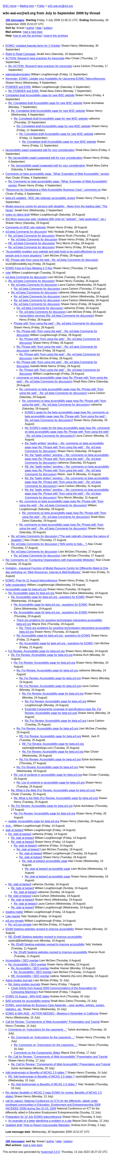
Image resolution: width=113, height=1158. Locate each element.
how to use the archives (27, 35)
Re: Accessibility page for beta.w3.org (31, 593)
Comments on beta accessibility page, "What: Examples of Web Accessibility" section (57, 173)
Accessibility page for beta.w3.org (26, 589)
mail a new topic (33, 31)
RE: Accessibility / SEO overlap (30, 976)
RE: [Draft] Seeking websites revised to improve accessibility (45, 936)
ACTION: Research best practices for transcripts (35, 58)
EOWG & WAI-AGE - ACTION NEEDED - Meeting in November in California (52, 1013)
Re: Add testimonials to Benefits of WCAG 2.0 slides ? (44, 1084)
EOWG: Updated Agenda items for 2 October (33, 45)
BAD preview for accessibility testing (28, 1000)
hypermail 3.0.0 (50, 1151)
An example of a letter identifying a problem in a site (39, 1120)
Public (41, 5)
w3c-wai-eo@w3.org (60, 5)
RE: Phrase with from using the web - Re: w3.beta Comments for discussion (52, 259)
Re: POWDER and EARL (23, 90)
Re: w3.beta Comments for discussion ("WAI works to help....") (49, 544)
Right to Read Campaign (21, 54)
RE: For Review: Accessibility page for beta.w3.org (50, 736)
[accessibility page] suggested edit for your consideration (40, 150)
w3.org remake (15, 920)
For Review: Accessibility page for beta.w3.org (36, 651)
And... (9, 825)
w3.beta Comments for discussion (26, 231)
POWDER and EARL (18, 87)
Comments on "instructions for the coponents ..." (37, 1029)
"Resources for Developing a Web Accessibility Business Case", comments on (53, 189)
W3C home (10, 5)
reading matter (14, 911)
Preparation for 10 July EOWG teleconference (34, 1116)
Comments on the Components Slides (37, 1052)
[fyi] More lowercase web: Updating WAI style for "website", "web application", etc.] (56, 219)
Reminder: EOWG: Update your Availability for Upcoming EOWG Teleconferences (55, 78)
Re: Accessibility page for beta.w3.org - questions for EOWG (48, 597)
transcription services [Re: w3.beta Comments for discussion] (56, 315)
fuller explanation (16, 584)
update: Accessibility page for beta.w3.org (33, 821)
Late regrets (13, 916)
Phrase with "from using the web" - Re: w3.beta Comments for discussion (58, 323)
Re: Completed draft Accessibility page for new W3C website (45, 103)
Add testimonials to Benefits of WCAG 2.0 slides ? (36, 1072)
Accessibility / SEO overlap (22, 960)
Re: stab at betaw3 (19, 834)
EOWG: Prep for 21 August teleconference (32, 580)
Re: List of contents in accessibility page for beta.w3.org (48, 774)
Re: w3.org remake (20, 924)
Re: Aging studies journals (24, 984)
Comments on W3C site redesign (26, 227)
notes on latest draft (18, 214)
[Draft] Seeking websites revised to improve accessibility (40, 929)
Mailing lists (27, 5)
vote (8, 272)
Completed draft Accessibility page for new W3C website (40, 95)
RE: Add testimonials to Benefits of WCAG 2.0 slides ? (41, 1076)
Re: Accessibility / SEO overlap (27, 964)
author (30, 27)
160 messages (15, 20)
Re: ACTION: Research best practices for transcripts (40, 66)
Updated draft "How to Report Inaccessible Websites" (38, 1125)
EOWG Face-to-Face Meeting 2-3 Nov (29, 268)
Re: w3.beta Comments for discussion (31, 235)
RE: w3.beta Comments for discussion (31, 243)
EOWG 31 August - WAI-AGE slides (27, 996)
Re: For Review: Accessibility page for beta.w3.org (42, 654)
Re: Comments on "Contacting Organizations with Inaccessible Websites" (50, 559)
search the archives (56, 35)
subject (48, 27)
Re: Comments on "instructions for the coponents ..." (43, 1037)
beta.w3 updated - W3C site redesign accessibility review (40, 198)
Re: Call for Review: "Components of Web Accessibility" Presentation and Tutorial (57, 1056)
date (39, 27)
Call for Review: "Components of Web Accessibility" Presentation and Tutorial (53, 1021)
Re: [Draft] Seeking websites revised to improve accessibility (48, 944)
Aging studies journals (19, 980)
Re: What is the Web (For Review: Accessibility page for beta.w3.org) (53, 790)
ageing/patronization (18, 74)
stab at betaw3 (14, 830)
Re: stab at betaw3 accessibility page (44, 861)
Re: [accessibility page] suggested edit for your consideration (45, 157)
